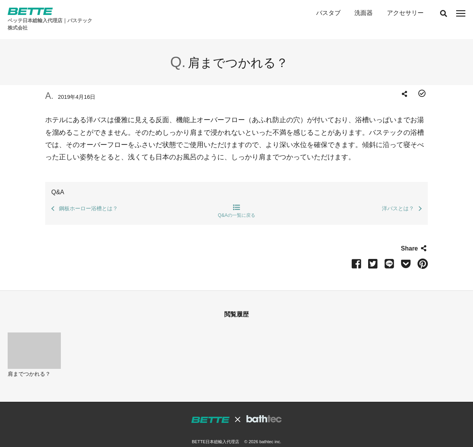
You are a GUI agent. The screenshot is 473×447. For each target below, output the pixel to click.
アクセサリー (405, 13)
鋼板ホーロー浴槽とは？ (88, 197)
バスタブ (328, 13)
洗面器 (363, 13)
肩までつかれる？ (29, 362)
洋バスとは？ (398, 197)
